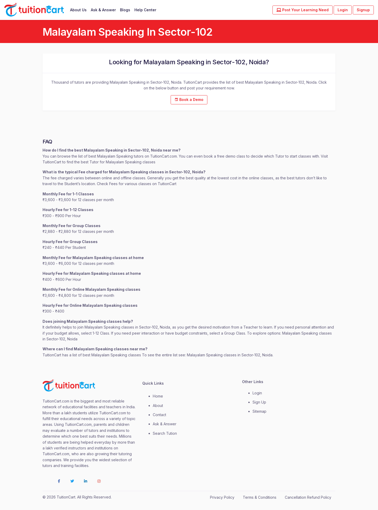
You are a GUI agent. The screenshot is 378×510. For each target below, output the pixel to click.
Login (343, 10)
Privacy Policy (222, 497)
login (257, 393)
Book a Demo (189, 99)
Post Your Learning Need (302, 10)
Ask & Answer (103, 10)
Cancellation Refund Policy (308, 497)
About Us (78, 10)
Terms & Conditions (259, 497)
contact (159, 414)
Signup (363, 10)
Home (158, 396)
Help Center (145, 10)
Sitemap (259, 411)
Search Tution (165, 433)
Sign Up (259, 402)
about (158, 405)
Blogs (125, 10)
